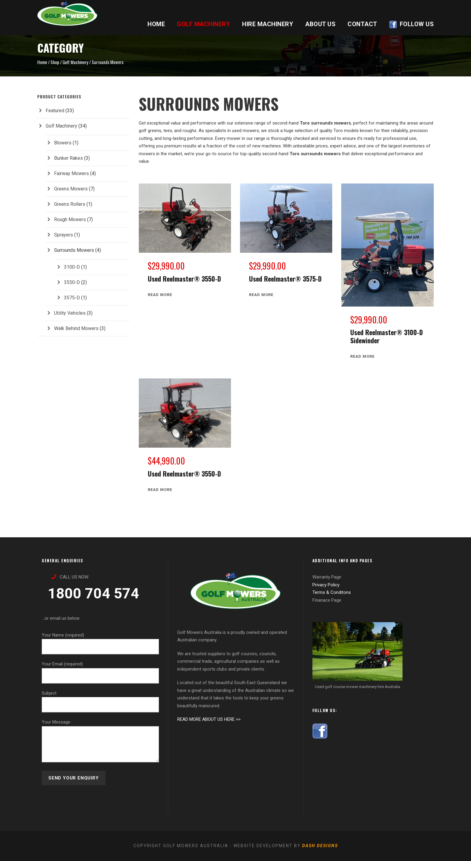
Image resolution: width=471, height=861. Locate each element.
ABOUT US (320, 24)
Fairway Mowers (71, 173)
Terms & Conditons (331, 592)
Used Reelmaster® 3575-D (285, 278)
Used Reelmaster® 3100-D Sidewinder (386, 336)
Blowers (62, 143)
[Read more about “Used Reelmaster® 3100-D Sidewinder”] (362, 356)
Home (42, 62)
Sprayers (63, 235)
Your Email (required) (100, 672)
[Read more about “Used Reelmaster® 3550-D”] (160, 294)
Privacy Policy (325, 585)
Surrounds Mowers (74, 250)
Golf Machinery (75, 62)
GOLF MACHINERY (203, 24)
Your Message (100, 742)
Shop (54, 62)
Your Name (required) (100, 643)
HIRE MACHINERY (267, 24)
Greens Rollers (69, 204)
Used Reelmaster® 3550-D (184, 278)
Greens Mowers (71, 189)
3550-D (72, 282)
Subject (100, 701)
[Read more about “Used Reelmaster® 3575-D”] (261, 294)
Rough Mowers (70, 219)
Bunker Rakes (68, 158)
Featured (55, 110)
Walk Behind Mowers (76, 328)
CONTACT (362, 24)
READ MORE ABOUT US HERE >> (209, 719)
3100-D (72, 267)
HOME (156, 24)
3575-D (72, 298)
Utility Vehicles (70, 313)
